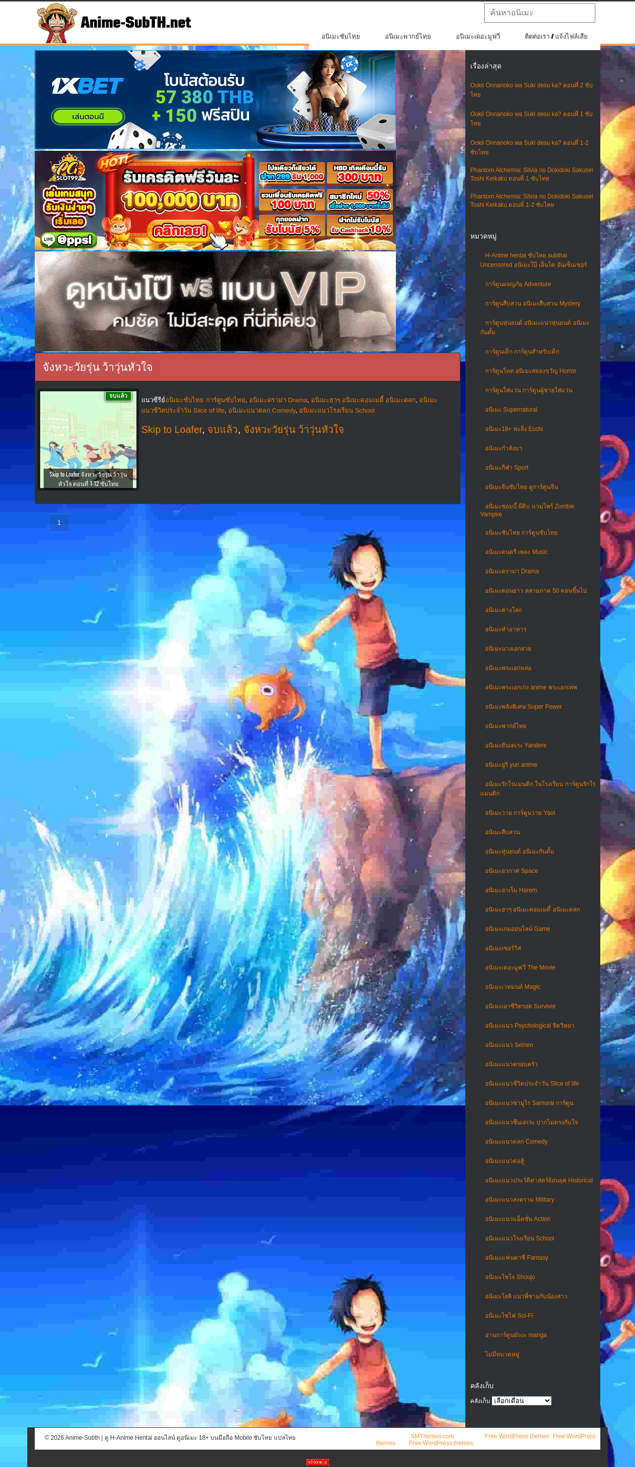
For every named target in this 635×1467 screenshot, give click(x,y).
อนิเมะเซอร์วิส (503, 948)
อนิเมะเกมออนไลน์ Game (517, 928)
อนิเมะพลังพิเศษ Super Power (523, 706)
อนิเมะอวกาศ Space (511, 870)
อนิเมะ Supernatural (511, 409)
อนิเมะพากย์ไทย (408, 36)
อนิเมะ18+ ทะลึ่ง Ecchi (514, 429)
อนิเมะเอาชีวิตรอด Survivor (520, 1006)
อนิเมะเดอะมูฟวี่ (478, 36)
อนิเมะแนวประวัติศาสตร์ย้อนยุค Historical (539, 1180)
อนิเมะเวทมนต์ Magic (512, 986)
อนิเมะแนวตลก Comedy (516, 1141)
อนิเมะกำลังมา (503, 448)
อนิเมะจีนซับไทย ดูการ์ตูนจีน (521, 487)
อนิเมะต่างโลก (503, 610)
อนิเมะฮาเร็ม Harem (511, 890)
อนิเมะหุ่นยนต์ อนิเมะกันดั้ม (519, 851)
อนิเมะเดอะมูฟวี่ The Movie (520, 967)
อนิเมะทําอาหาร (505, 629)
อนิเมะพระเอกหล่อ (508, 668)
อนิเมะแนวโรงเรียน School (519, 1238)
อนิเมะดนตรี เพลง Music (516, 552)
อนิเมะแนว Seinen (509, 1044)
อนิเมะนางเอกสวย (508, 648)
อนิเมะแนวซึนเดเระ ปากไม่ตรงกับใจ (531, 1122)
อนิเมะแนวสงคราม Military (519, 1199)
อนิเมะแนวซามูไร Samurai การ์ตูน (529, 1103)
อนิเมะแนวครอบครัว (511, 1064)
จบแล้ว (222, 429)
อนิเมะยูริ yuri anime (511, 764)
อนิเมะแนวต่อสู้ (504, 1161)
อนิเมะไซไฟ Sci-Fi (509, 1315)
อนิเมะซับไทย (340, 36)
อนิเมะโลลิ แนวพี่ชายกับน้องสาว (526, 1296)
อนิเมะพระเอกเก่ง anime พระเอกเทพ (531, 687)
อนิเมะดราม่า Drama (512, 571)
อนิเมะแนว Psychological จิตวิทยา (529, 1025)
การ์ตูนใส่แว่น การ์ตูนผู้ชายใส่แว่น (528, 390)
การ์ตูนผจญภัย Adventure (518, 284)
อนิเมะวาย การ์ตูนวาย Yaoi (520, 812)
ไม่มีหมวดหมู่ (502, 1354)
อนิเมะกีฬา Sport (506, 467)
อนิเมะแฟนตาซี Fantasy (516, 1257)
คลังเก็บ (480, 1401)
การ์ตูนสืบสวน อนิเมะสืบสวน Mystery (532, 303)
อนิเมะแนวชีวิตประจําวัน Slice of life (532, 1083)
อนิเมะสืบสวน (502, 832)
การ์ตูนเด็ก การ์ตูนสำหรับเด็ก (522, 351)
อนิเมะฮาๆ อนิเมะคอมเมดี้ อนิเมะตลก (532, 909)
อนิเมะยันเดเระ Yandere (516, 745)
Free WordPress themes (517, 1436)
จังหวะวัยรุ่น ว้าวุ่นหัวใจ (294, 429)
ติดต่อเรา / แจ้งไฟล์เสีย (556, 36)
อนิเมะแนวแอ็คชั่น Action (518, 1219)
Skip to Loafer (171, 429)
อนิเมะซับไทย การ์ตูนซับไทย (521, 532)
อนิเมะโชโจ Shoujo (510, 1277)
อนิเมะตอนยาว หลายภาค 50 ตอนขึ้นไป (536, 590)
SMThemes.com (432, 1436)
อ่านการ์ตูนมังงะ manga (516, 1335)
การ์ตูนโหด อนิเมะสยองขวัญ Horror (530, 370)
